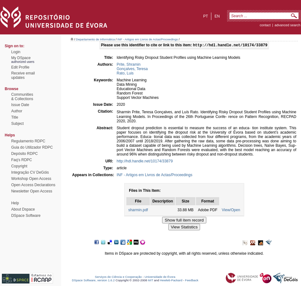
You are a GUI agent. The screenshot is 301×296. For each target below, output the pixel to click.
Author (16, 111)
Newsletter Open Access (31, 191)
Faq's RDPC (21, 160)
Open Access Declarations (33, 185)
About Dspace (23, 209)
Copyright (19, 166)
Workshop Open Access (31, 178)
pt (205, 16)
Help (15, 203)
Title (14, 117)
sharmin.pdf (138, 210)
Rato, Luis (125, 74)
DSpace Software (25, 215)
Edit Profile (20, 67)
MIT (150, 281)
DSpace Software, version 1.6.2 (93, 281)
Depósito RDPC (24, 153)
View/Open (231, 210)
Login (15, 52)
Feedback (191, 281)
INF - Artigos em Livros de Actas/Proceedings (147, 39)
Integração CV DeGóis (30, 172)
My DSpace (21, 58)
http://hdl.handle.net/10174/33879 (145, 162)
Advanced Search (287, 25)
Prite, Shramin (128, 65)
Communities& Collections (22, 96)
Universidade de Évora (160, 277)
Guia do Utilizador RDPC (32, 147)
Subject (17, 123)
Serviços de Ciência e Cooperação (118, 277)
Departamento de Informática (95, 39)
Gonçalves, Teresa (132, 69)
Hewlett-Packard (171, 281)
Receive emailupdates (23, 75)
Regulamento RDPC (28, 141)
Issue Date (20, 105)
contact (265, 25)
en (217, 16)
